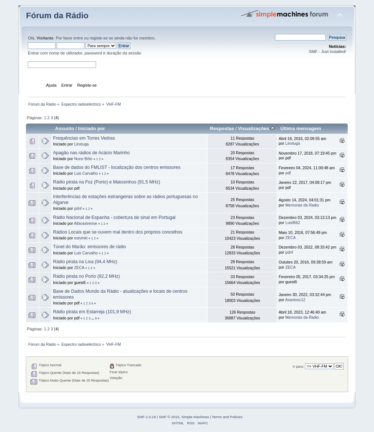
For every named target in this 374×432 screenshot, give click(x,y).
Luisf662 (292, 222)
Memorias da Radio (302, 205)
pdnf (78, 208)
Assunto (64, 128)
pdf (288, 173)
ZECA (290, 237)
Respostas (222, 128)
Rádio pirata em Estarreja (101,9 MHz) (92, 311)
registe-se (99, 38)
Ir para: (298, 366)
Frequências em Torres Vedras (84, 138)
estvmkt (81, 238)
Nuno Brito (83, 158)
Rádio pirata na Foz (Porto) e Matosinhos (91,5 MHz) (106, 182)
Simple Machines (195, 417)
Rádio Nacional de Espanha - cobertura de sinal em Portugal (114, 217)
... (93, 318)
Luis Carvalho (86, 173)
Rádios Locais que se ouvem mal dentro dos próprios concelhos (117, 232)
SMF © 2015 (169, 417)
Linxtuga (81, 144)
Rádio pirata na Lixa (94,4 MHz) (85, 261)
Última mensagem (300, 128)
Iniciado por (91, 128)
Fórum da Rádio (57, 15)
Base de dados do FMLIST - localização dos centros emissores (116, 167)
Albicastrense (85, 223)
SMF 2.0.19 (146, 417)
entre (78, 38)
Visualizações (256, 128)
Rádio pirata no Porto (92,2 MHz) (86, 276)
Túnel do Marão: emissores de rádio (89, 246)
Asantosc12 (295, 300)
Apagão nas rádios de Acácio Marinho (91, 152)
